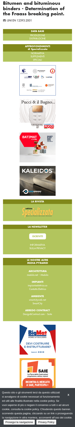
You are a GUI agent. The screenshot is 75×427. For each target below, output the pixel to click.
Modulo (44, 275)
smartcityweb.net (37, 300)
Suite (49, 314)
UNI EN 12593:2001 (19, 20)
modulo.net (32, 275)
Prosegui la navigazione (19, 422)
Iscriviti (37, 236)
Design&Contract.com (34, 314)
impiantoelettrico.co (37, 285)
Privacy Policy (46, 422)
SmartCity (37, 303)
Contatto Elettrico (37, 289)
